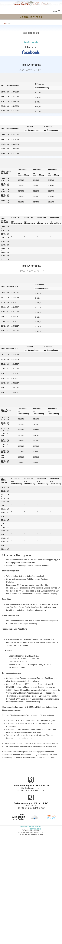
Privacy (31, 826)
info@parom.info (31, 42)
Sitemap (38, 826)
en (9, 23)
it (2, 23)
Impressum (23, 826)
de (5, 23)
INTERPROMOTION (35, 829)
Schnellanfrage (31, 16)
